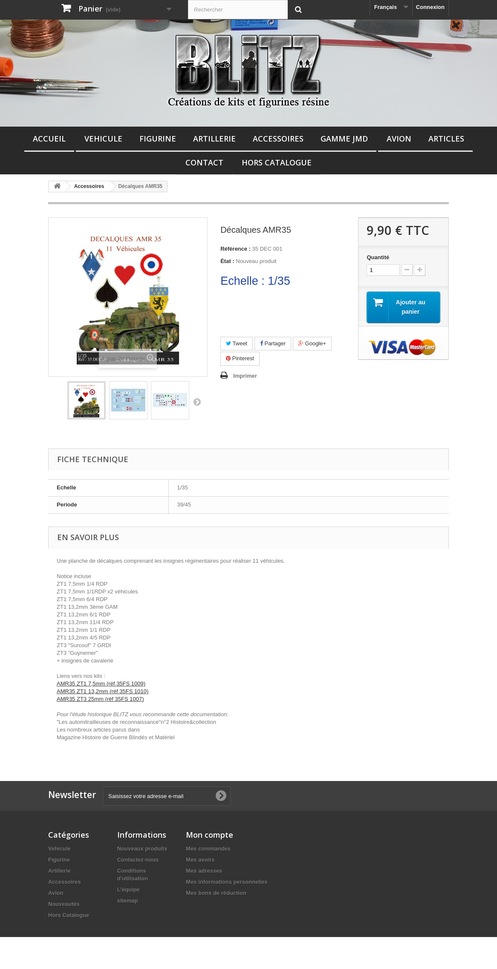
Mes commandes (208, 848)
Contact (204, 162)
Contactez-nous (138, 859)
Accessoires (278, 138)
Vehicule (103, 138)
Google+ (312, 343)
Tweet (236, 343)
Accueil (49, 138)
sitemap (127, 900)
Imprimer (245, 376)
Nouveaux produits (142, 848)
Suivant (197, 401)
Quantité (378, 257)
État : (227, 261)
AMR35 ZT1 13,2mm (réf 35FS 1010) (102, 691)
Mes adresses (204, 871)
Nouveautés (64, 904)
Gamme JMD (344, 138)
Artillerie (214, 138)
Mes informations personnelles (226, 882)
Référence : (235, 249)
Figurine (157, 138)
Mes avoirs (200, 859)
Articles (446, 138)
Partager (273, 343)
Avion (399, 138)
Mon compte (209, 835)
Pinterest (240, 358)
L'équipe (128, 889)
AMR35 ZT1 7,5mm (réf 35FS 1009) (101, 683)
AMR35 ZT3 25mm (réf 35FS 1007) (100, 699)
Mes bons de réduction (216, 893)
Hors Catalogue (277, 162)
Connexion (430, 7)
